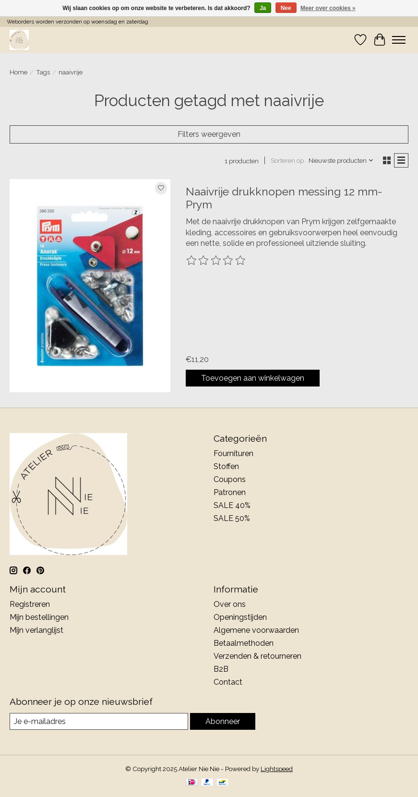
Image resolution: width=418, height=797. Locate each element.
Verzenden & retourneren (257, 656)
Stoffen (226, 466)
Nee (286, 8)
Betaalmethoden (244, 643)
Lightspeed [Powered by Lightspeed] (277, 769)
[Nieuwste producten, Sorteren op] (341, 160)
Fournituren (233, 453)
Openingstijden (240, 617)
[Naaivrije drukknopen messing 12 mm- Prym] (90, 286)
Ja (263, 8)
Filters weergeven (209, 134)
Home (18, 72)
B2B (221, 669)
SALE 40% (232, 505)
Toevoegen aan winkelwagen (252, 378)
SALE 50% (232, 518)
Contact (228, 682)
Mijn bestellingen (39, 617)
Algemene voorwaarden (256, 630)
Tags (43, 72)
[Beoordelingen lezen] (216, 260)
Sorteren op (287, 160)
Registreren (30, 604)
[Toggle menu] (398, 39)
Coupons (230, 479)
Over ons (230, 604)
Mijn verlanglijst (36, 630)
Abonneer (222, 721)
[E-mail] (99, 721)
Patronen (230, 492)
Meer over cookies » (328, 8)
